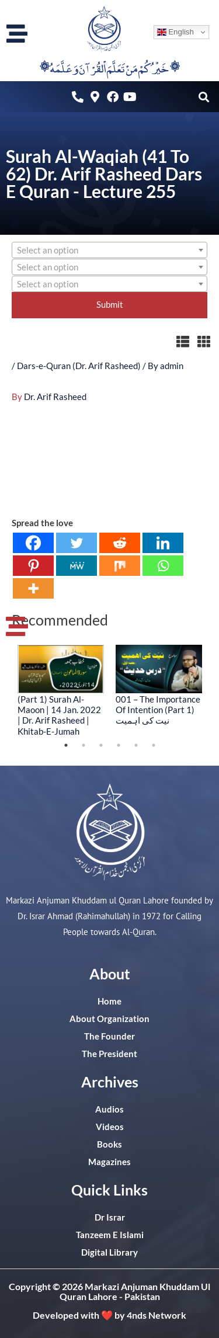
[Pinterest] (33, 565)
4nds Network (156, 1314)
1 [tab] (66, 745)
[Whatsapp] (162, 565)
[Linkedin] (162, 543)
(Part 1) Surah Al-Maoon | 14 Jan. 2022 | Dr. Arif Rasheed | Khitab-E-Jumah (59, 715)
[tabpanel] (61, 690)
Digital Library (109, 1252)
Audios (109, 1109)
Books (109, 1144)
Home (109, 1001)
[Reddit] (119, 543)
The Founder (109, 1036)
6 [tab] (153, 745)
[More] (33, 588)
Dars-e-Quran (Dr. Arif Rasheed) (79, 366)
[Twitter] (76, 543)
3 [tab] (101, 745)
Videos (110, 1127)
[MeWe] (76, 565)
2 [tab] (83, 745)
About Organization (109, 1019)
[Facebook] (33, 543)
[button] (203, 96)
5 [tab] (136, 745)
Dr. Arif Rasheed (55, 397)
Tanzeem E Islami (110, 1235)
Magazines (109, 1162)
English (175, 32)
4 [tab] (118, 745)
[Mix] (119, 565)
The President (109, 1054)
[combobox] (109, 250)
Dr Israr (110, 1217)
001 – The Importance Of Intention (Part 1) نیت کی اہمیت (158, 709)
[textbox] (109, 250)
